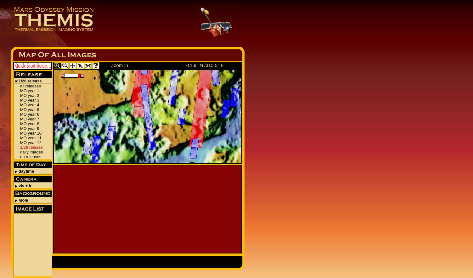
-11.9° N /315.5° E (205, 65)
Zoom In (119, 65)
